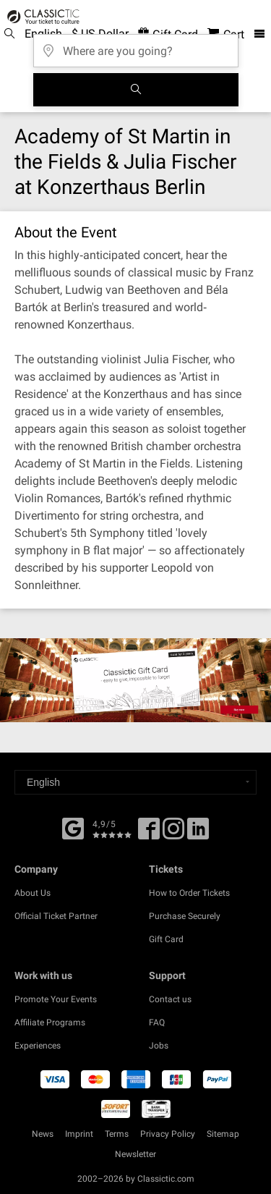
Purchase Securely (184, 916)
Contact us (170, 999)
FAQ (157, 1022)
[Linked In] (198, 834)
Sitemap (223, 1134)
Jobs (158, 1046)
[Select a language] (135, 782)
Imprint (79, 1134)
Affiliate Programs (49, 1022)
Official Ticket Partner (56, 916)
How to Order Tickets (189, 893)
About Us (32, 893)
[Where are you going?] (136, 46)
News (42, 1134)
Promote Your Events (55, 999)
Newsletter (135, 1154)
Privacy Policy (167, 1134)
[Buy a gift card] (135, 680)
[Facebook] (73, 827)
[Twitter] (173, 834)
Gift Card (166, 939)
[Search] (135, 89)
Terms (117, 1134)
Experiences (37, 1046)
